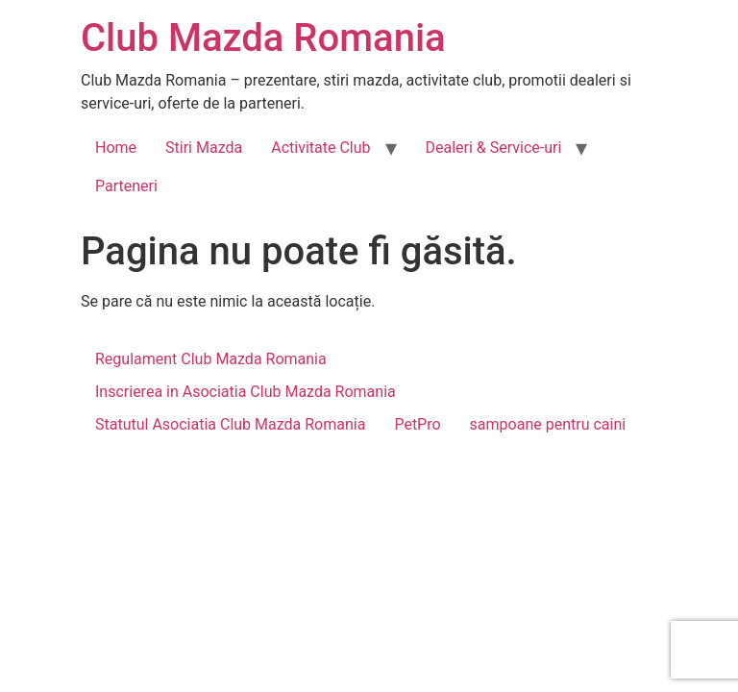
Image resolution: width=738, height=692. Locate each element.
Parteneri (126, 186)
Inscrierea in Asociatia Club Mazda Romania (245, 392)
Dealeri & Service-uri (494, 147)
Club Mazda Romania (263, 38)
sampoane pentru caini (548, 424)
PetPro (417, 424)
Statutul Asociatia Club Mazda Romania (230, 424)
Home (115, 147)
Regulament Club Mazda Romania (211, 359)
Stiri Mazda (203, 147)
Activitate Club (320, 147)
